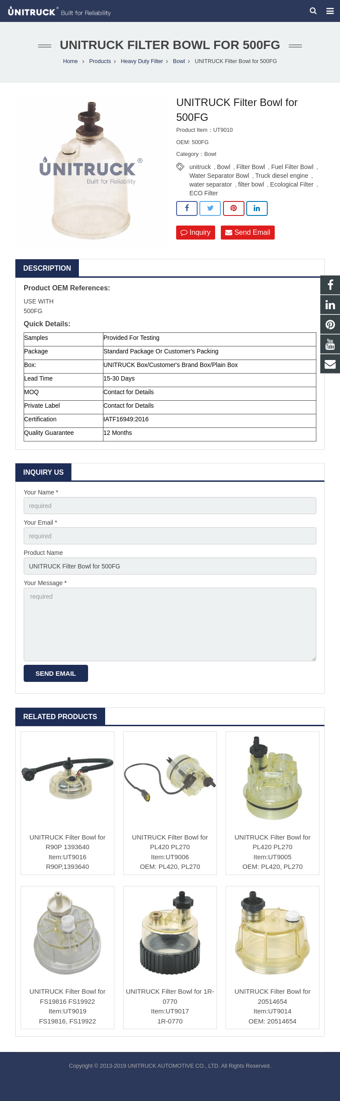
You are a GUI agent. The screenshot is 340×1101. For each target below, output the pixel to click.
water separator (210, 184)
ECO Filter (203, 193)
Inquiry (195, 232)
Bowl (179, 61)
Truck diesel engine (281, 175)
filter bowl (251, 184)
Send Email (247, 232)
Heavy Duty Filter (142, 61)
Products (100, 61)
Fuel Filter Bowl (292, 166)
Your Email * (40, 522)
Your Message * (45, 583)
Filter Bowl (251, 166)
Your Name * (41, 492)
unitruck (200, 166)
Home (70, 61)
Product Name (43, 552)
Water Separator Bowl (219, 175)
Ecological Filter (292, 184)
